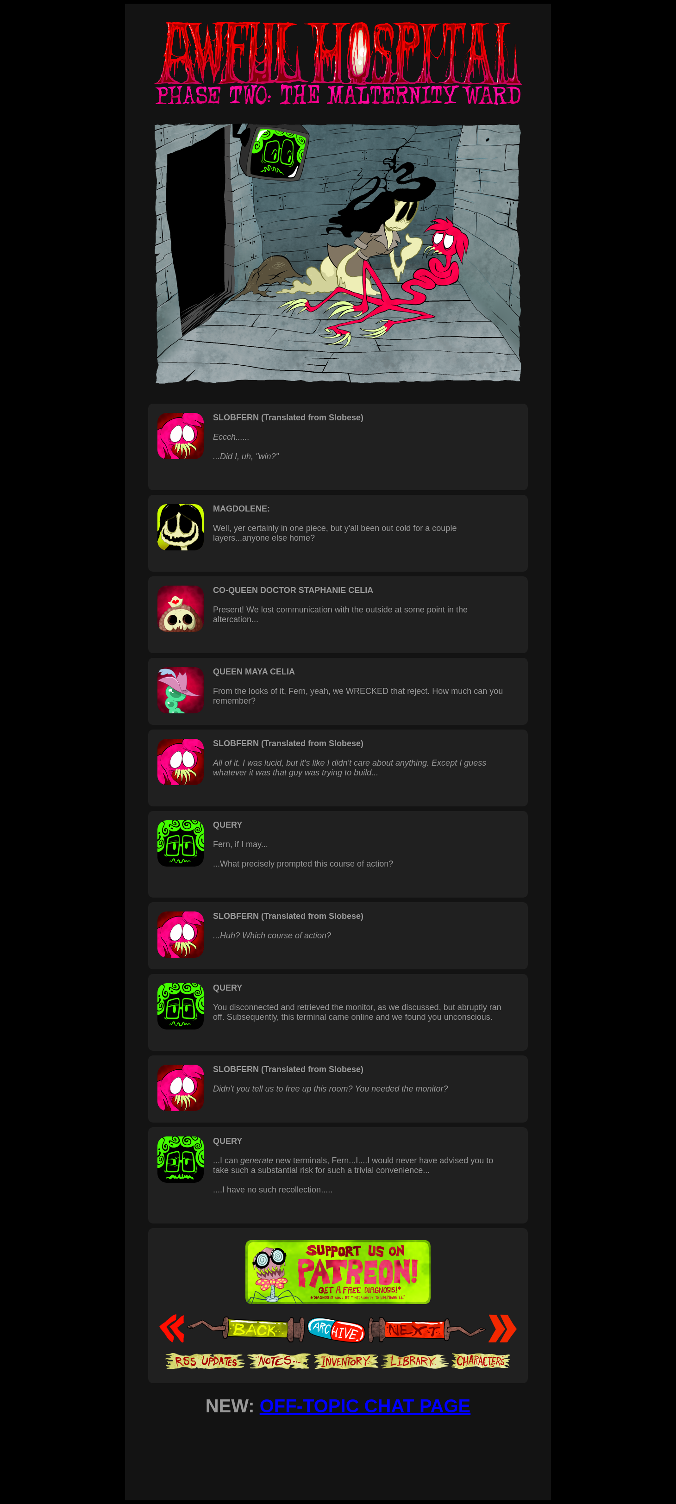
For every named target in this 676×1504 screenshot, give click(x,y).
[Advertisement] (338, 1450)
